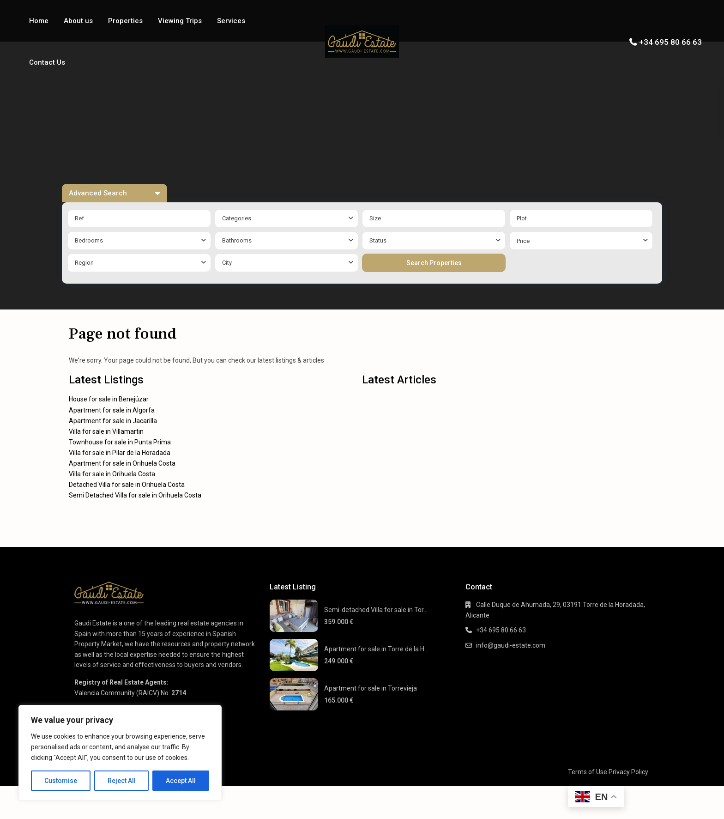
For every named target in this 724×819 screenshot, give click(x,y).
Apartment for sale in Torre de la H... (376, 649)
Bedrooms (89, 240)
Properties (125, 21)
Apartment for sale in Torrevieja (370, 688)
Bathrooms (237, 240)
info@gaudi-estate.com (510, 645)
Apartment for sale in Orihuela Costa (122, 463)
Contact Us (47, 62)
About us (78, 21)
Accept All (181, 780)
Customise (60, 780)
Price (523, 240)
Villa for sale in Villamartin (106, 431)
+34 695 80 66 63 (670, 42)
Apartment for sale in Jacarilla (113, 421)
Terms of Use (587, 772)
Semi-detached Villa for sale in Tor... (376, 609)
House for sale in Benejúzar (109, 399)
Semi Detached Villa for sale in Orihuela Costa (135, 495)
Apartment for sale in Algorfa (112, 410)
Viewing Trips (180, 21)
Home (38, 21)
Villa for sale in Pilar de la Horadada (119, 452)
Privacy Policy (628, 772)
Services (231, 21)
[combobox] (286, 218)
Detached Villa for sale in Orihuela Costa (127, 484)
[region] (120, 753)
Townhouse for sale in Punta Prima (120, 442)
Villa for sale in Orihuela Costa (112, 474)
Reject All (122, 780)
